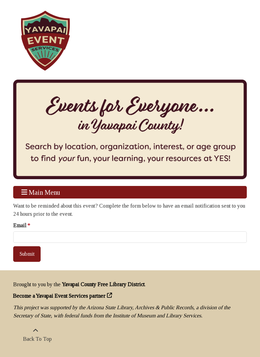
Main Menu (41, 192)
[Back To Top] (35, 335)
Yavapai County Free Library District (103, 284)
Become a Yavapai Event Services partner (59, 296)
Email (19, 225)
